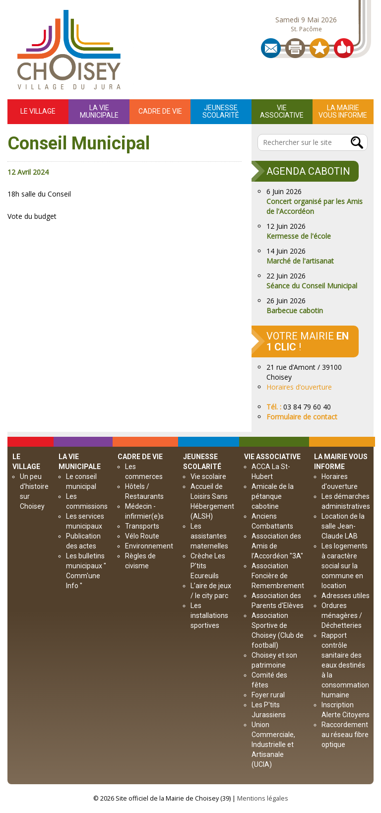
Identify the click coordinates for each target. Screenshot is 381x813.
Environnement (149, 546)
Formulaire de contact (301, 416)
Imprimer (295, 48)
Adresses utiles (345, 596)
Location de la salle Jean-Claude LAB (343, 526)
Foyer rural (268, 695)
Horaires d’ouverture (299, 387)
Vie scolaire (208, 476)
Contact (271, 48)
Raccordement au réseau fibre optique (345, 734)
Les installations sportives (209, 615)
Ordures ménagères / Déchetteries (341, 615)
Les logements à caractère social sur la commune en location (344, 566)
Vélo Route (142, 536)
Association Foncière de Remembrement (278, 576)
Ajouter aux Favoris (319, 48)
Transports (142, 526)
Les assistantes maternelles (209, 536)
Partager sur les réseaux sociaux (344, 48)
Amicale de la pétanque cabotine (273, 496)
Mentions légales (262, 798)
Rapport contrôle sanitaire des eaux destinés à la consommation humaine (345, 665)
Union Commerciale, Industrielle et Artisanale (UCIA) (273, 744)
